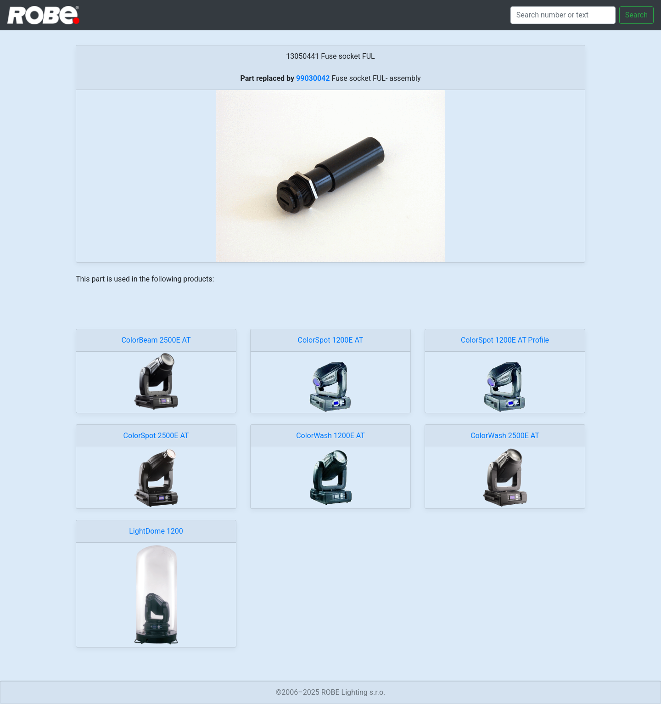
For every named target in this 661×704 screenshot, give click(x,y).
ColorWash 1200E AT (330, 435)
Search (636, 15)
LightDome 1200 (156, 531)
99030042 (313, 78)
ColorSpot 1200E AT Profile (505, 340)
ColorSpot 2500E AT (156, 435)
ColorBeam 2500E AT (155, 340)
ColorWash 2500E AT (505, 435)
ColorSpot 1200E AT (331, 340)
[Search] (563, 15)
